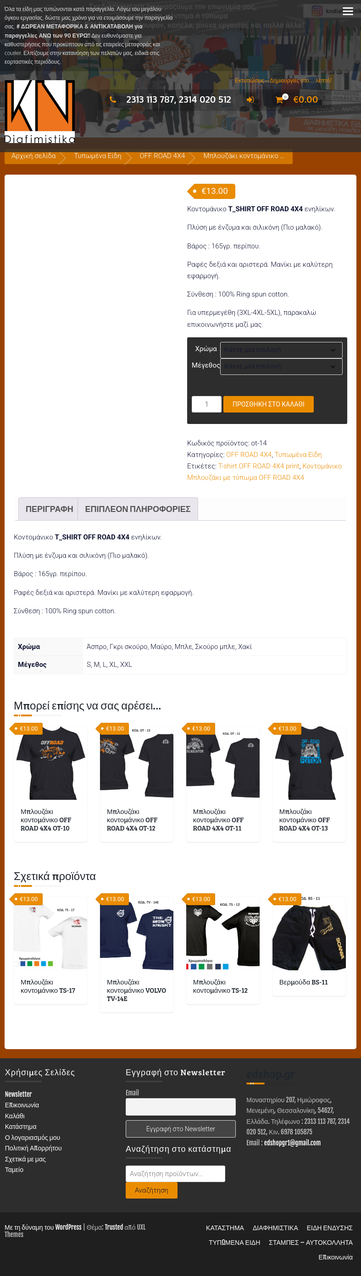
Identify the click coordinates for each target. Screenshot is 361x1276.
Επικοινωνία (22, 1105)
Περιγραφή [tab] (49, 508)
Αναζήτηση (151, 1190)
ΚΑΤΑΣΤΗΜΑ (225, 1228)
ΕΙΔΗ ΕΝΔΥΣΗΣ (330, 1228)
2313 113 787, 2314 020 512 (168, 99)
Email (132, 1093)
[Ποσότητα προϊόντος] (207, 404)
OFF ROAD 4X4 (162, 156)
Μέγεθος (206, 365)
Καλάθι (15, 1116)
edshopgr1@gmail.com (292, 1143)
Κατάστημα (21, 1126)
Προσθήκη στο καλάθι (269, 404)
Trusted (114, 1227)
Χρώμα (206, 349)
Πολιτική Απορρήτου (33, 1148)
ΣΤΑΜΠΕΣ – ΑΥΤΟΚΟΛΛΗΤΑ (311, 1242)
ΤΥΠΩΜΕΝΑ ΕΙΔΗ (234, 1242)
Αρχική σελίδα (33, 156)
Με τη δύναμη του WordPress (43, 1227)
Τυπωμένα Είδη (97, 156)
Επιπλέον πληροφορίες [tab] (137, 508)
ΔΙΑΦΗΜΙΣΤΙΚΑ (275, 1228)
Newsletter (18, 1094)
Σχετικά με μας (25, 1159)
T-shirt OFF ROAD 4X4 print (259, 466)
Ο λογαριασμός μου (33, 1137)
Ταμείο (14, 1169)
